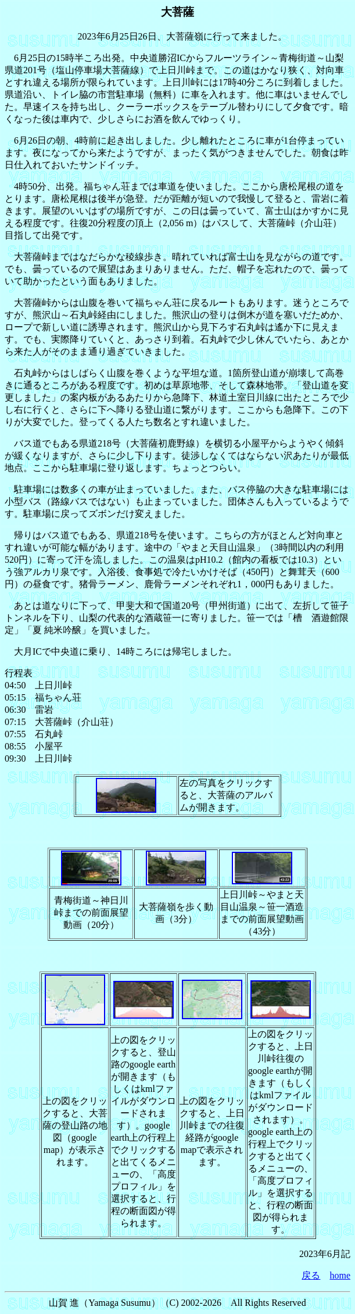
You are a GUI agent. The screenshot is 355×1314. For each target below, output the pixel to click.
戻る (311, 1275)
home (339, 1275)
